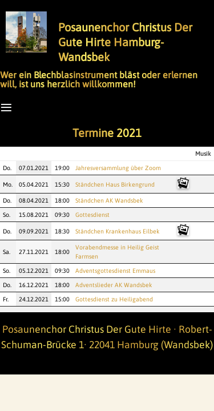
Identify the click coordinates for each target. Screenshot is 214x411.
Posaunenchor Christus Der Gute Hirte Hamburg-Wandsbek (125, 42)
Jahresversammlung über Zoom (118, 167)
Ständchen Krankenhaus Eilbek (117, 231)
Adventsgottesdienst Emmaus (115, 270)
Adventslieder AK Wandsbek (113, 284)
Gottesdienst (92, 214)
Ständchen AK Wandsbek (109, 200)
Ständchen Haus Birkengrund (115, 184)
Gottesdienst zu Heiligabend (114, 299)
